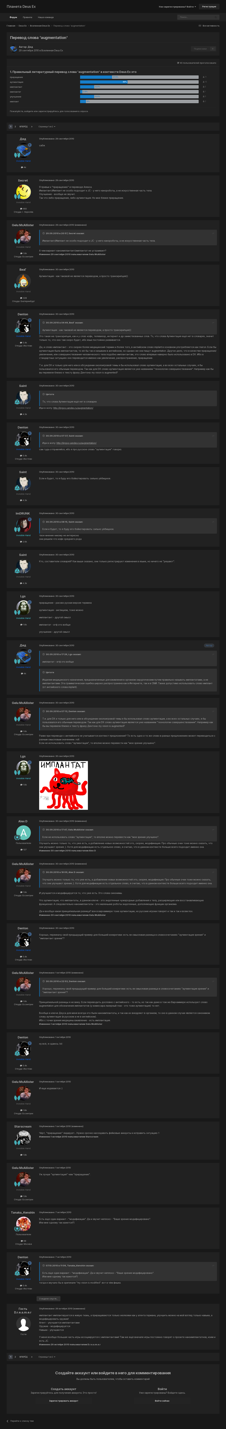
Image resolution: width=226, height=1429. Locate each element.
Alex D (22, 821)
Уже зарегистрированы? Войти (177, 6)
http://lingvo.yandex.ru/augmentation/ (73, 408)
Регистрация (209, 6)
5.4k (23, 342)
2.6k (23, 541)
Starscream (23, 1126)
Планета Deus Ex (21, 6)
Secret (23, 180)
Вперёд (23, 126)
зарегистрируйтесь (48, 111)
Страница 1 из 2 (47, 126)
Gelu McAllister (23, 225)
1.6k (23, 253)
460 (23, 208)
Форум (13, 18)
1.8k (23, 1154)
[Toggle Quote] (43, 233)
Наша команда (46, 17)
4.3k (23, 414)
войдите (28, 111)
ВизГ (22, 269)
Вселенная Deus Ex (52, 50)
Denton (23, 314)
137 (23, 849)
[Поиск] (185, 17)
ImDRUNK (23, 513)
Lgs (23, 596)
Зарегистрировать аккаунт (63, 1400)
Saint (23, 386)
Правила (27, 17)
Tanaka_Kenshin (23, 1212)
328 (23, 298)
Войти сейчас (162, 1400)
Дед (30, 46)
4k (23, 167)
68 (23, 1241)
